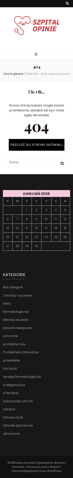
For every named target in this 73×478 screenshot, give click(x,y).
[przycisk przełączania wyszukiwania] (67, 3)
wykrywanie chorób (18, 401)
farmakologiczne (16, 311)
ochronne (10, 336)
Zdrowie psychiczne (18, 425)
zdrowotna (11, 433)
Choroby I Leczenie (17, 295)
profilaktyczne (14, 344)
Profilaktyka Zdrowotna (21, 352)
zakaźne (9, 409)
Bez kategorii (13, 287)
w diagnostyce (14, 385)
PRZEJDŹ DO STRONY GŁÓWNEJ (36, 144)
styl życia (10, 368)
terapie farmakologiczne (22, 376)
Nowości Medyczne (17, 328)
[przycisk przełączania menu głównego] (36, 54)
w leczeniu (11, 393)
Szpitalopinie (44, 463)
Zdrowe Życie (13, 417)
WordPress (54, 471)
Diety (7, 303)
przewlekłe (11, 360)
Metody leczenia (15, 319)
